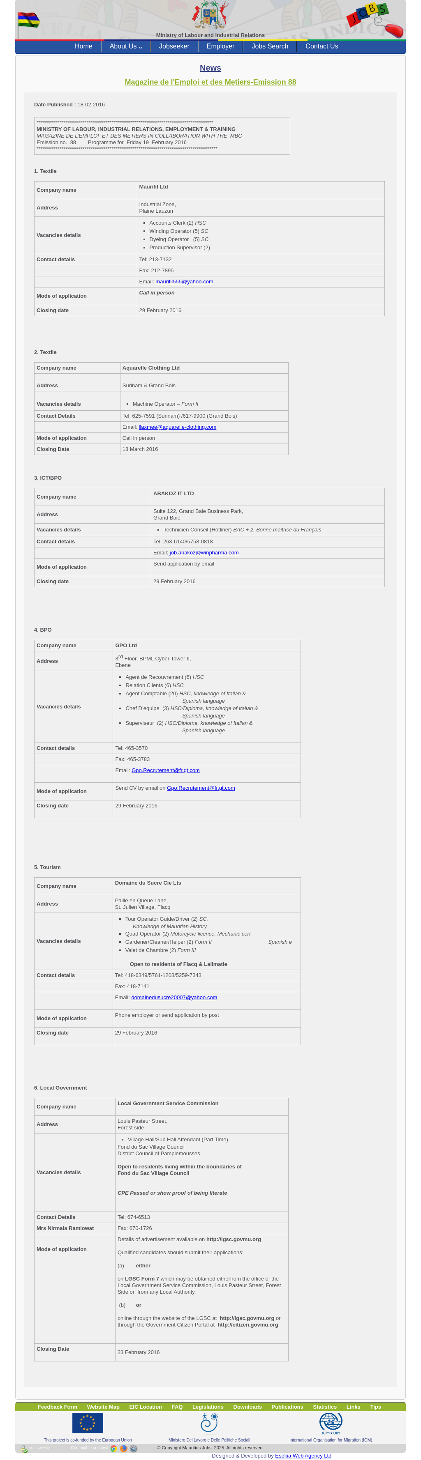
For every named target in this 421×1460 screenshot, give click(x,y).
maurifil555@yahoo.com (184, 281)
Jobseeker (174, 46)
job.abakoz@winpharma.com (204, 553)
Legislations (208, 1407)
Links (354, 1407)
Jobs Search (270, 46)
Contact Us (321, 46)
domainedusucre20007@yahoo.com (174, 997)
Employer (221, 46)
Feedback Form (57, 1407)
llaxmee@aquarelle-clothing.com (178, 427)
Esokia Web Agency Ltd (303, 1456)
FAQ (177, 1407)
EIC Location (146, 1407)
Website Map (103, 1407)
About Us (126, 46)
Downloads (248, 1407)
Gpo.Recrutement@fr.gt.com (166, 770)
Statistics (325, 1407)
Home (84, 46)
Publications (287, 1407)
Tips (375, 1407)
